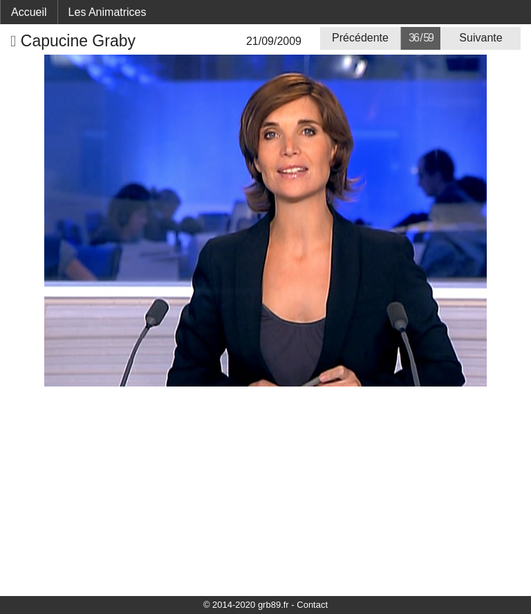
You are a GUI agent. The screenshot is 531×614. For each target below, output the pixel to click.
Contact (312, 604)
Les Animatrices (107, 12)
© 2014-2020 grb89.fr (246, 604)
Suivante (480, 38)
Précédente (360, 38)
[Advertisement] (265, 490)
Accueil (29, 12)
